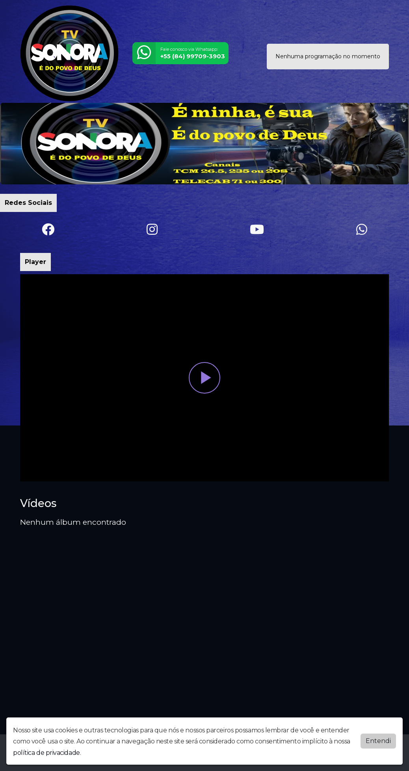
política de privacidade (46, 752)
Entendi (378, 741)
